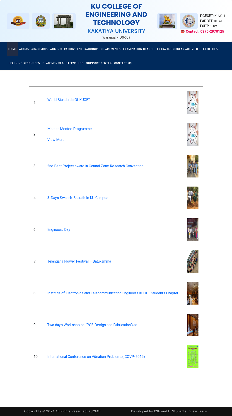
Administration (62, 49)
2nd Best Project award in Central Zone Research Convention (95, 166)
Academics (39, 49)
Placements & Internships (63, 63)
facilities (210, 49)
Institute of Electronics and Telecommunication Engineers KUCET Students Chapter (112, 293)
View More (56, 140)
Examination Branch (139, 49)
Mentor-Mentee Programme (69, 129)
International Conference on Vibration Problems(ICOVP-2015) (96, 356)
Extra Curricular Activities (179, 49)
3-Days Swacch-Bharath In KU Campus (77, 198)
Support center (98, 63)
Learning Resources (24, 63)
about (24, 49)
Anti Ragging (87, 49)
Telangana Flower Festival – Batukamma (79, 261)
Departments (110, 49)
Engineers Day (58, 229)
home (12, 49)
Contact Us (123, 63)
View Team (198, 411)
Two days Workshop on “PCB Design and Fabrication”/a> (92, 325)
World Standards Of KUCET (68, 100)
